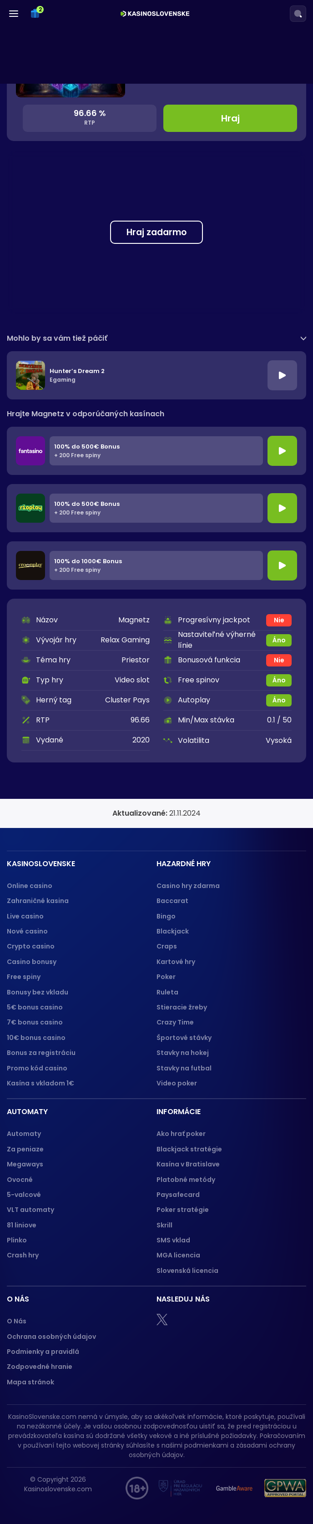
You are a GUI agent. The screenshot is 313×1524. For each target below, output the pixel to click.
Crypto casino (31, 946)
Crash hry (23, 1255)
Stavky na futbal (184, 1068)
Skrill (164, 1225)
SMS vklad (173, 1240)
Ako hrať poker (181, 1133)
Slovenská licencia (187, 1270)
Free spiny (23, 976)
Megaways (25, 1164)
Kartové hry (175, 961)
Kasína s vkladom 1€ (40, 1083)
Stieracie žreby (181, 1007)
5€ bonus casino (35, 1007)
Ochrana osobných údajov (51, 1336)
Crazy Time (175, 1022)
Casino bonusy (31, 961)
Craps (166, 946)
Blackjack (172, 931)
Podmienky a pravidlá (43, 1351)
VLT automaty (31, 1209)
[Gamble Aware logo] (234, 1488)
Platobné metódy (185, 1179)
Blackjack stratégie (189, 1149)
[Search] (298, 13)
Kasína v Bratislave (188, 1164)
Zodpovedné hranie (39, 1366)
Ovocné (20, 1179)
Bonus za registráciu (41, 1052)
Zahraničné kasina (38, 900)
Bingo (166, 916)
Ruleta (167, 992)
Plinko (17, 1240)
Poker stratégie (182, 1209)
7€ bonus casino (35, 1022)
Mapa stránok (30, 1382)
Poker (166, 976)
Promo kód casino (37, 1068)
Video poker (176, 1083)
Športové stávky (184, 1037)
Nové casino (27, 931)
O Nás (16, 1321)
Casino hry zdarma (188, 885)
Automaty (24, 1133)
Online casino (29, 885)
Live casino (25, 916)
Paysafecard (178, 1194)
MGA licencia (178, 1255)
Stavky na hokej (182, 1052)
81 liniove (21, 1225)
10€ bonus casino (36, 1037)
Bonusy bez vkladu (37, 992)
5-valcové (24, 1194)
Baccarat (172, 900)
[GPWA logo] (285, 1488)
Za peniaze (25, 1149)
